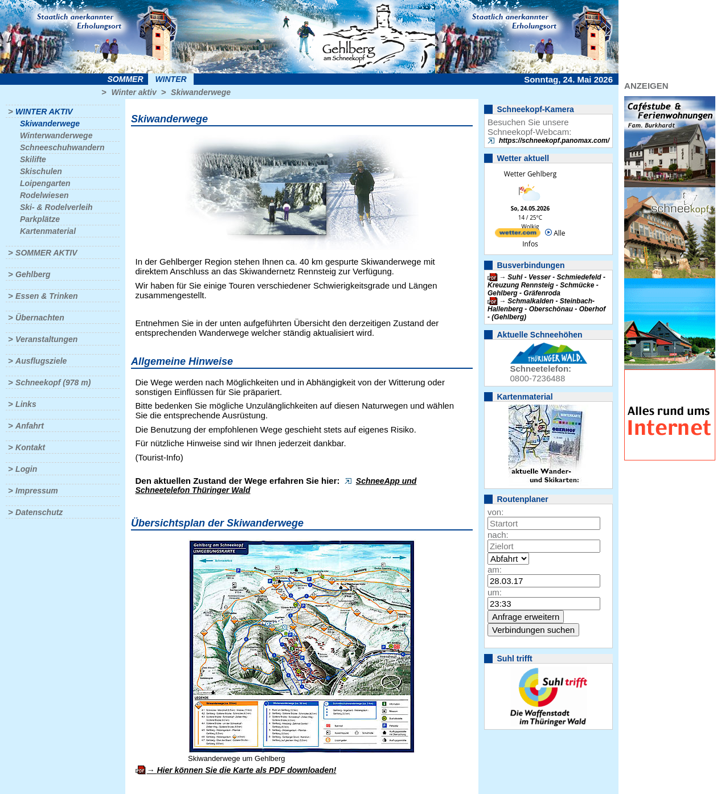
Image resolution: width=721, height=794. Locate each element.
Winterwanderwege (56, 135)
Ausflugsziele (41, 360)
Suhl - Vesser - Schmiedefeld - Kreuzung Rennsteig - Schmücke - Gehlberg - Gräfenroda (546, 285)
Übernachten (39, 317)
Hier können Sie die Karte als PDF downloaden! (246, 770)
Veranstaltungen (46, 339)
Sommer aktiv (46, 252)
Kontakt (30, 447)
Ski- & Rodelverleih (56, 207)
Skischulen (41, 171)
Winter (170, 79)
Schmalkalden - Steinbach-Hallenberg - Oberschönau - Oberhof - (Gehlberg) (546, 309)
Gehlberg (32, 274)
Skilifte (33, 159)
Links (25, 404)
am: (495, 569)
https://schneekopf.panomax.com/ (554, 141)
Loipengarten (45, 183)
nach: (498, 535)
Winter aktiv (133, 92)
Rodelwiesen (44, 195)
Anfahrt (29, 425)
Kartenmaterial (48, 231)
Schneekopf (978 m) (53, 382)
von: (495, 512)
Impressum (36, 490)
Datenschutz (39, 512)
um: (495, 592)
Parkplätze (40, 219)
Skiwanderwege (201, 92)
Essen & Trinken (46, 296)
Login (26, 469)
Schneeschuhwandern (62, 147)
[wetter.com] (517, 235)
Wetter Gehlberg (530, 174)
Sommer (126, 79)
